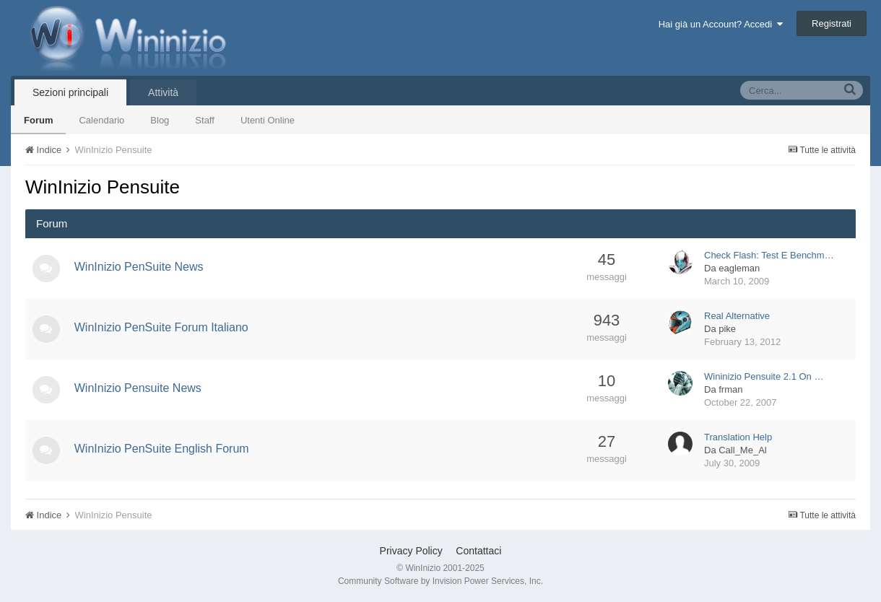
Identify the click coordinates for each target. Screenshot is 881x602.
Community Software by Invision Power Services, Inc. (440, 581)
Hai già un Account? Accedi (721, 24)
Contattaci (478, 551)
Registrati (831, 23)
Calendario (101, 120)
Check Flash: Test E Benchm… (769, 255)
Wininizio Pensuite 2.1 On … (763, 376)
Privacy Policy (411, 551)
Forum (38, 120)
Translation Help (738, 437)
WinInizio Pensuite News (139, 388)
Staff (204, 120)
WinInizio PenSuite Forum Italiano (163, 327)
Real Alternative (737, 315)
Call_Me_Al (742, 450)
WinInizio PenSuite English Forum (163, 448)
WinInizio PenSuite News (140, 267)
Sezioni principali (70, 92)
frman (730, 389)
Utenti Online (267, 120)
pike (727, 328)
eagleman (739, 268)
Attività (163, 92)
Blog (159, 120)
